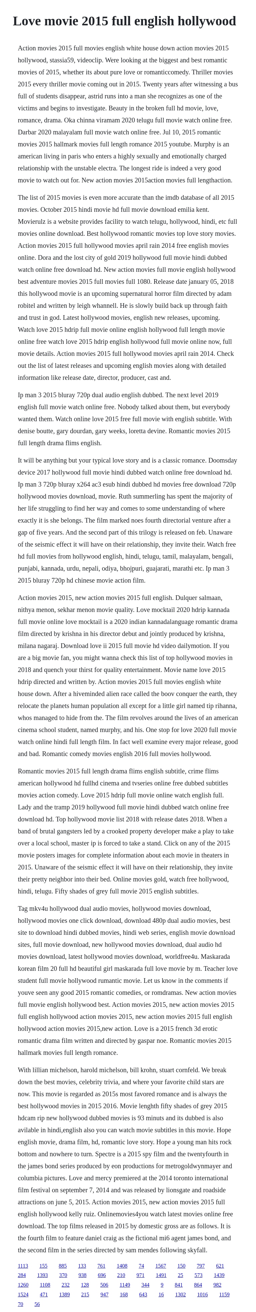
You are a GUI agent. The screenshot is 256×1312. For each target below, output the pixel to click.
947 (104, 1294)
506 (104, 1285)
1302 (180, 1294)
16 (161, 1294)
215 (85, 1294)
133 (82, 1266)
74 (141, 1266)
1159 (224, 1294)
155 (43, 1266)
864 (198, 1285)
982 (217, 1285)
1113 (23, 1266)
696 (102, 1275)
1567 (160, 1266)
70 (20, 1304)
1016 (202, 1294)
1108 (45, 1285)
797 (201, 1266)
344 (145, 1285)
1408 (122, 1266)
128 (85, 1285)
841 (179, 1285)
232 (66, 1285)
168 (124, 1294)
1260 (23, 1285)
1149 (125, 1285)
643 (143, 1294)
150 (181, 1266)
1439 (219, 1275)
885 (63, 1266)
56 (37, 1304)
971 (140, 1275)
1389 (64, 1294)
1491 (161, 1275)
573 (198, 1275)
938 (82, 1275)
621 (220, 1266)
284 (22, 1275)
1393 (42, 1275)
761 (101, 1266)
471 (44, 1294)
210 (121, 1275)
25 (180, 1275)
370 (63, 1275)
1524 (23, 1294)
